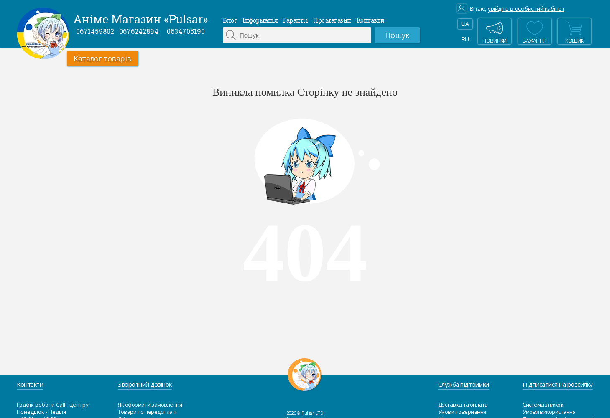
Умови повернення (462, 411)
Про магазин (332, 20)
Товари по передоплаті (147, 411)
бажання (534, 31)
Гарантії (295, 20)
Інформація (260, 20)
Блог (230, 20)
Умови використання (549, 411)
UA (465, 24)
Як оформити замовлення (150, 404)
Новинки (494, 31)
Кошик (573, 31)
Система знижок (543, 404)
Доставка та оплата (463, 404)
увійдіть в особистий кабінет (526, 8)
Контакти (371, 20)
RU (465, 39)
